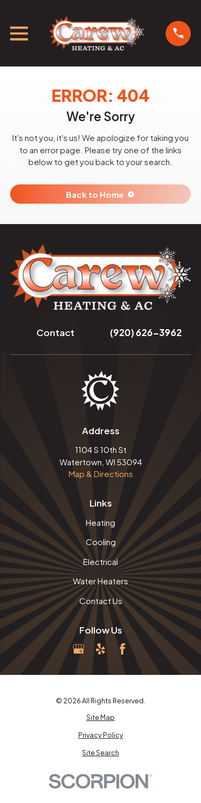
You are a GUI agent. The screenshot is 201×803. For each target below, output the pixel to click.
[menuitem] (100, 717)
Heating (100, 522)
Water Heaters (100, 581)
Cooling (101, 542)
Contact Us (100, 601)
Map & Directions (101, 474)
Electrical (100, 561)
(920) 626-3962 (146, 332)
